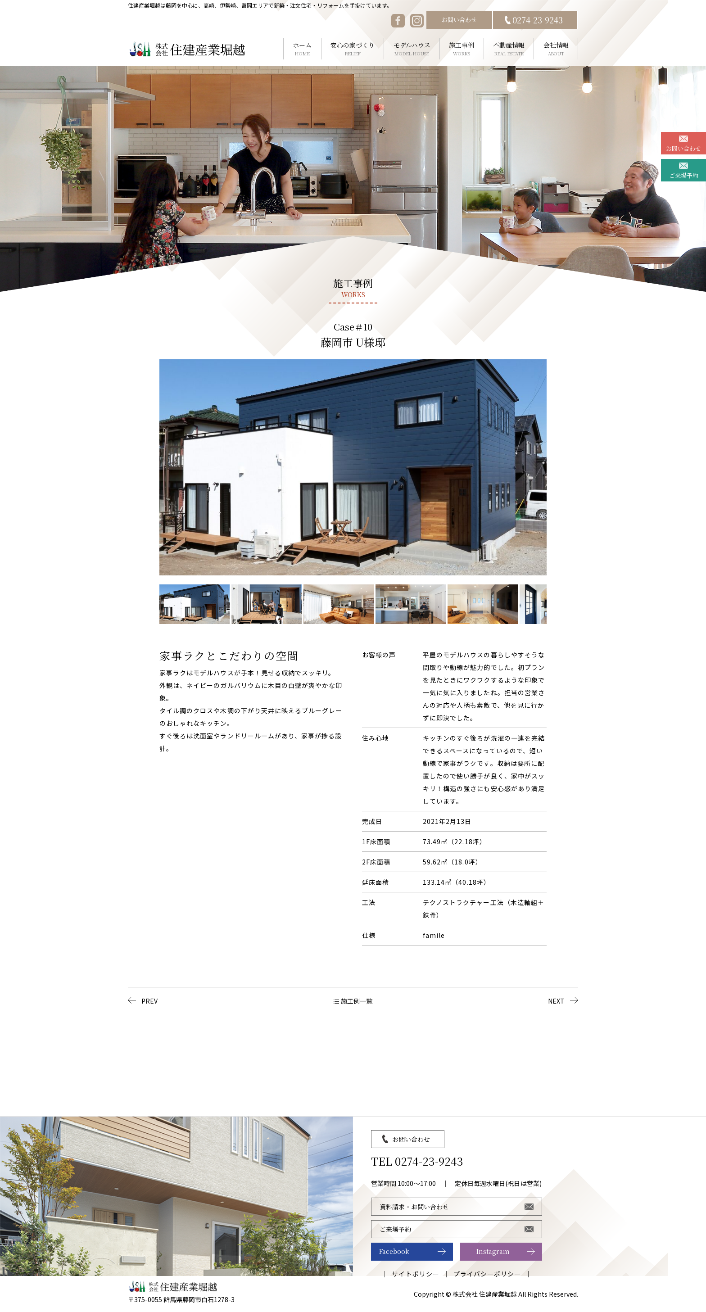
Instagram (493, 1251)
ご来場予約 (683, 175)
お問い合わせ (459, 19)
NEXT (556, 1000)
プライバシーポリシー (487, 1273)
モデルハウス (411, 49)
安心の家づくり (352, 49)
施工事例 (462, 49)
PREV (149, 1000)
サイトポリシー (415, 1273)
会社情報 (556, 49)
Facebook (394, 1251)
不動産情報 (509, 49)
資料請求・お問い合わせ (414, 1206)
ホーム (302, 49)
